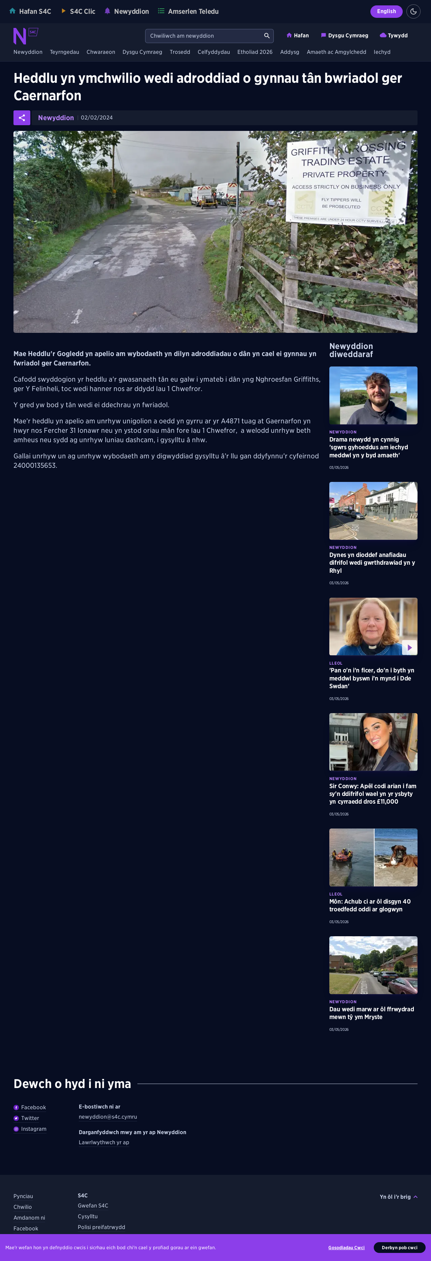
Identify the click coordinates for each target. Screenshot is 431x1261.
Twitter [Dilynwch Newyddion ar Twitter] (26, 1118)
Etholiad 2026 (255, 52)
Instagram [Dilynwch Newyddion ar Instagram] (29, 1129)
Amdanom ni (29, 1218)
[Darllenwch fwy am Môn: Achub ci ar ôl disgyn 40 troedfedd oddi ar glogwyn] (373, 857)
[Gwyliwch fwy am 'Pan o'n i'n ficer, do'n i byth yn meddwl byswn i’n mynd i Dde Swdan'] (373, 627)
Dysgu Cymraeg (344, 35)
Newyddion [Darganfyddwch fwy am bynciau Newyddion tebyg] (343, 432)
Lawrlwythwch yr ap (104, 1142)
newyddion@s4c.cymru (108, 1117)
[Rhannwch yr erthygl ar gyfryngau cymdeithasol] (21, 117)
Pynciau (23, 1196)
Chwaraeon (101, 52)
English (386, 11)
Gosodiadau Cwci (346, 1251)
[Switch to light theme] (413, 11)
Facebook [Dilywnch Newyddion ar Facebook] (29, 1107)
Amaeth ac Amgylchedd (336, 52)
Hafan (297, 35)
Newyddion (27, 52)
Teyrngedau (64, 52)
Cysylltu (88, 1216)
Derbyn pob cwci (400, 1251)
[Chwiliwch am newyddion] (203, 36)
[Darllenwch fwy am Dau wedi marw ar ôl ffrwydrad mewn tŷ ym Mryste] (373, 965)
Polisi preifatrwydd (101, 1227)
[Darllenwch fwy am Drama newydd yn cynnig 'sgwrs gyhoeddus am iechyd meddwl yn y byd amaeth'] (373, 395)
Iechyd (382, 52)
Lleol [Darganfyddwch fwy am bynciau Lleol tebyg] (336, 663)
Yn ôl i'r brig (399, 1197)
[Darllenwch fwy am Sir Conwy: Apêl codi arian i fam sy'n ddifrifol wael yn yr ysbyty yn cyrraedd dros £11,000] (373, 742)
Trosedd (180, 52)
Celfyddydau (214, 52)
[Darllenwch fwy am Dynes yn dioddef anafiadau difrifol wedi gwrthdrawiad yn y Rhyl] (373, 511)
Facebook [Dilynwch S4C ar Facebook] (25, 1228)
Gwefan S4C (93, 1205)
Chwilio (22, 1207)
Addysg (289, 52)
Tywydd (394, 35)
